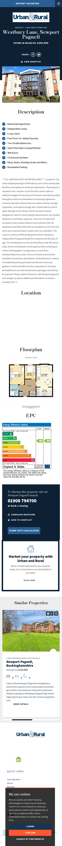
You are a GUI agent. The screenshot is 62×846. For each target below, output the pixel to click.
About (10, 783)
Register (11, 786)
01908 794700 (22, 500)
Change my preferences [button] (30, 839)
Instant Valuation (27, 3)
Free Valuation (14, 779)
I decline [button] (30, 832)
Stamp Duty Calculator (24, 530)
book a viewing (19, 505)
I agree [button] (30, 826)
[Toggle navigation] (58, 3)
